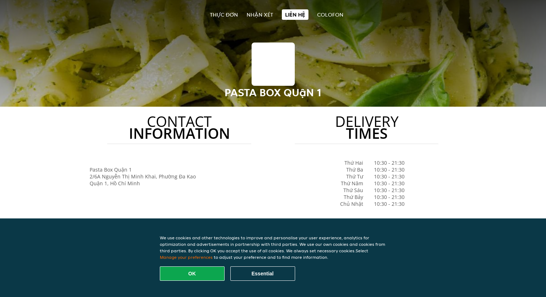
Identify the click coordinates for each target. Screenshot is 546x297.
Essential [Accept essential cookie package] (263, 273)
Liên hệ (295, 14)
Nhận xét (260, 14)
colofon (330, 14)
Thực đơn (224, 14)
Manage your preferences (186, 257)
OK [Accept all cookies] (192, 273)
